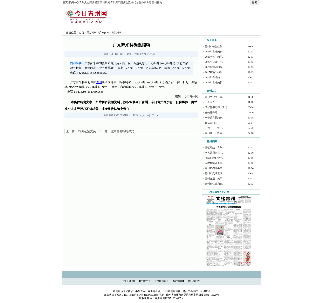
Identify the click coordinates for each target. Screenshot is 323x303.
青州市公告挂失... (214, 46)
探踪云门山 (211, 122)
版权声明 (178, 281)
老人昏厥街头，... (214, 152)
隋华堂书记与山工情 (216, 107)
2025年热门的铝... (214, 72)
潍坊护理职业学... (214, 157)
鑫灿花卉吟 (211, 112)
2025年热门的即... (214, 56)
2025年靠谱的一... (214, 77)
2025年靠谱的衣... (214, 51)
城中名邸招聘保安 (122, 131)
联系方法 (145, 281)
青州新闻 (212, 141)
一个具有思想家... (214, 117)
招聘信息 (194, 281)
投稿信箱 (161, 281)
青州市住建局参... (214, 183)
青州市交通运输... (214, 173)
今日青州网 (117, 54)
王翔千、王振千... (214, 128)
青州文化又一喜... (214, 97)
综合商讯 (212, 40)
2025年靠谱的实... (214, 67)
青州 (99, 82)
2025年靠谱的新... (214, 82)
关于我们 (129, 281)
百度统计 (205, 291)
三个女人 (210, 102)
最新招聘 (92, 32)
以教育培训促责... (214, 163)
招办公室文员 (87, 131)
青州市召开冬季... (214, 168)
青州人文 (212, 90)
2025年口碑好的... (214, 61)
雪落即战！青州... (214, 147)
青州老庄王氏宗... (214, 133)
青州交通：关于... (214, 178)
